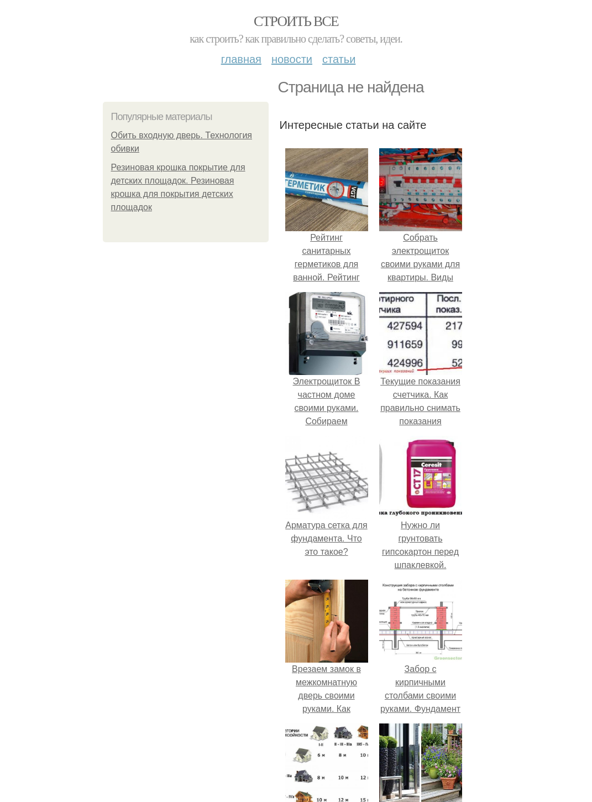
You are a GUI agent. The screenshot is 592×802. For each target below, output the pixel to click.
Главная (241, 59)
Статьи (338, 59)
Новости (291, 59)
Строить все (296, 21)
